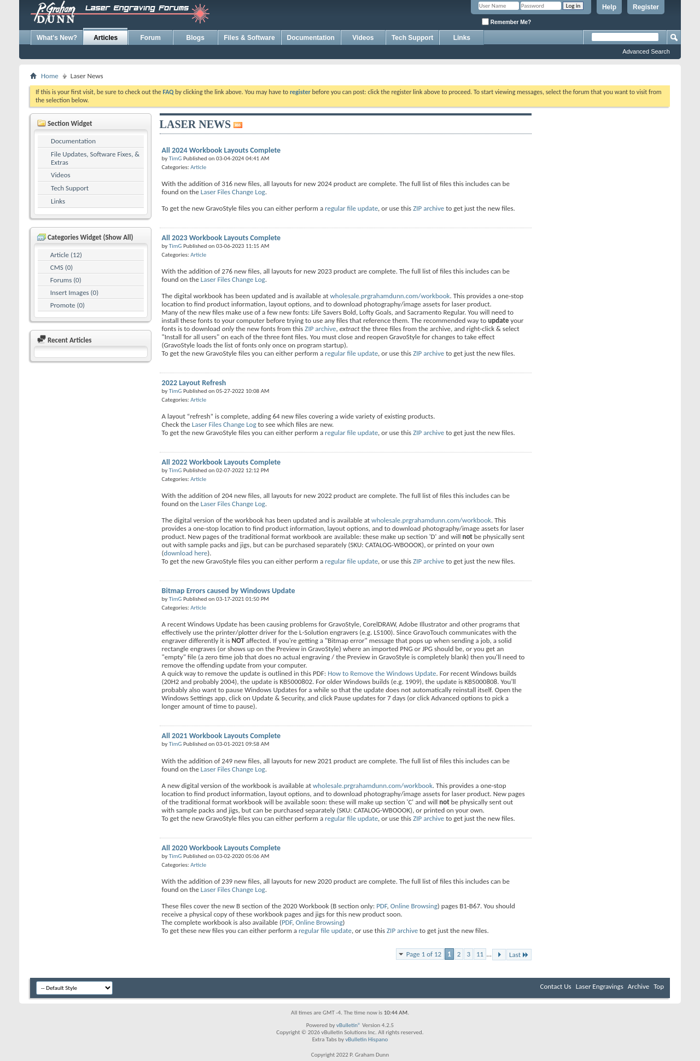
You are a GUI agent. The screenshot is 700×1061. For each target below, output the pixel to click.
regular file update (351, 208)
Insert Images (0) (74, 292)
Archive (638, 986)
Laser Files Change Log (233, 192)
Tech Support (412, 38)
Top (659, 986)
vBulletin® (348, 1025)
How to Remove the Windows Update (382, 673)
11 (479, 954)
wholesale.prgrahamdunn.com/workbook (390, 296)
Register (646, 7)
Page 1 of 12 (424, 954)
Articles (106, 38)
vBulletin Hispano (366, 1039)
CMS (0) (61, 267)
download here (186, 553)
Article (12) (66, 255)
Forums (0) (65, 280)
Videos (363, 38)
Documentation (311, 38)
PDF (381, 906)
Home (50, 76)
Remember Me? (506, 21)
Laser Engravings (599, 986)
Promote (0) (67, 305)
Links (461, 38)
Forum (151, 38)
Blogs (195, 38)
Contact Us (555, 986)
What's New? (57, 38)
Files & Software (249, 38)
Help (609, 7)
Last (519, 954)
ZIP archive (428, 208)
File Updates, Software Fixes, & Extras (95, 158)
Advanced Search (646, 51)
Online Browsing (414, 906)
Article (198, 167)
